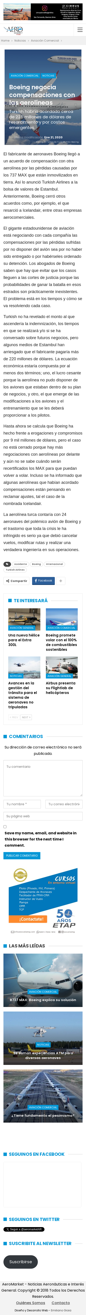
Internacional (54, 564)
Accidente (20, 564)
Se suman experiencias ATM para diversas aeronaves (43, 1055)
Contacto (61, 1302)
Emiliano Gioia (61, 1310)
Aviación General (22, 628)
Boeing (36, 564)
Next (26, 717)
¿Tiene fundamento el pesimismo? (43, 1115)
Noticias (48, 75)
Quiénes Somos (30, 1302)
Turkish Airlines (15, 570)
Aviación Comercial (25, 75)
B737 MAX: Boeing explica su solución (43, 1000)
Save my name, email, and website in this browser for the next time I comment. (41, 839)
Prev (14, 717)
